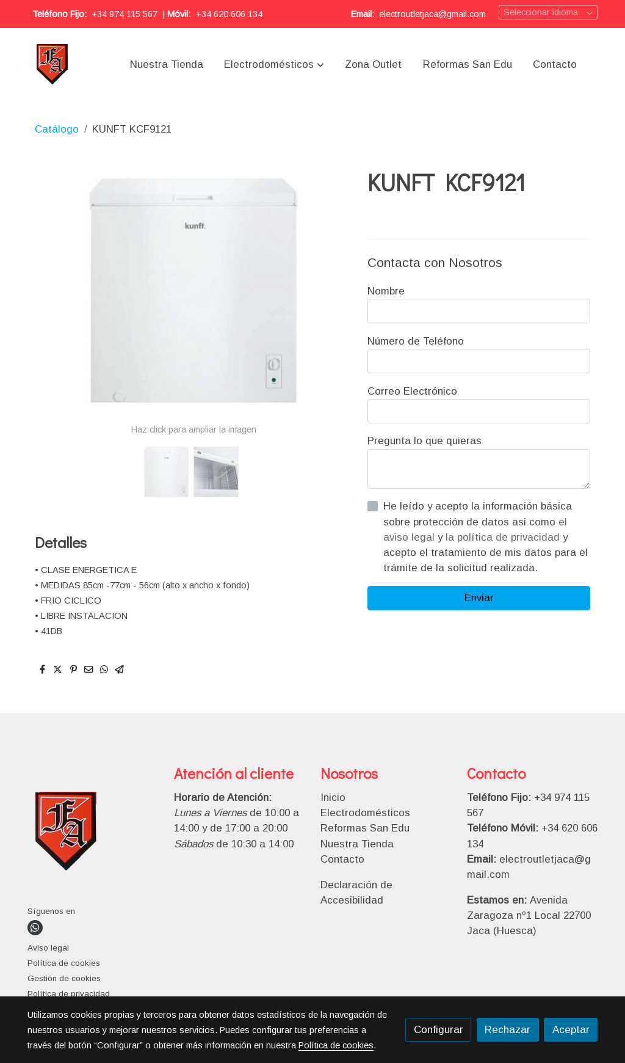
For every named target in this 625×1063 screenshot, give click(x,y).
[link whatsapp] (35, 927)
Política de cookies (63, 963)
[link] (52, 64)
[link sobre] (93, 835)
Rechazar (507, 1030)
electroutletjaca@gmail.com (432, 14)
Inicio (332, 797)
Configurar (438, 1030)
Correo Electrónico (412, 391)
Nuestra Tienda (357, 844)
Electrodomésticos (365, 813)
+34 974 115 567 (124, 14)
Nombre (386, 291)
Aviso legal (48, 947)
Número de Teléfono (415, 341)
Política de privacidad (68, 993)
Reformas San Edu (365, 828)
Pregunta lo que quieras (424, 441)
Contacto (342, 859)
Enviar (479, 598)
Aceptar (571, 1030)
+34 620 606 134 (229, 14)
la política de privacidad (504, 537)
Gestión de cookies (64, 978)
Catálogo (57, 129)
